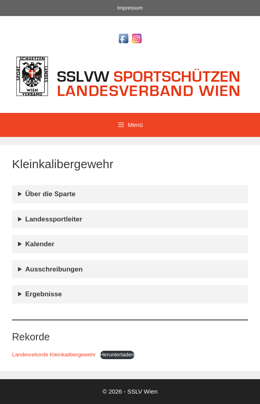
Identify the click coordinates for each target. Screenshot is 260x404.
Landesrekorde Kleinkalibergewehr (54, 355)
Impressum (130, 8)
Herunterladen (117, 355)
